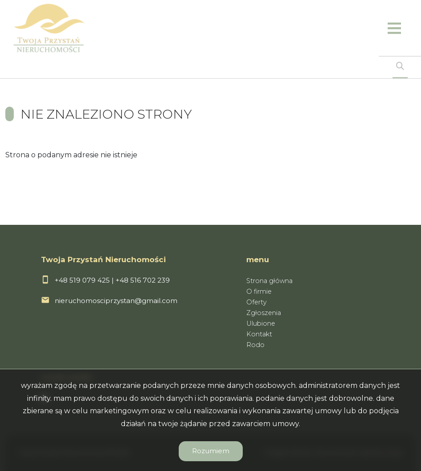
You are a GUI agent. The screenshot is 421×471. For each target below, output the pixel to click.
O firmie (259, 291)
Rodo (255, 345)
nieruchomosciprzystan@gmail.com (116, 300)
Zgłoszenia (263, 313)
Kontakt (259, 334)
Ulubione (260, 323)
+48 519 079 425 (82, 280)
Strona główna (269, 281)
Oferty (256, 302)
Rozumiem (210, 451)
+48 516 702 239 (143, 280)
